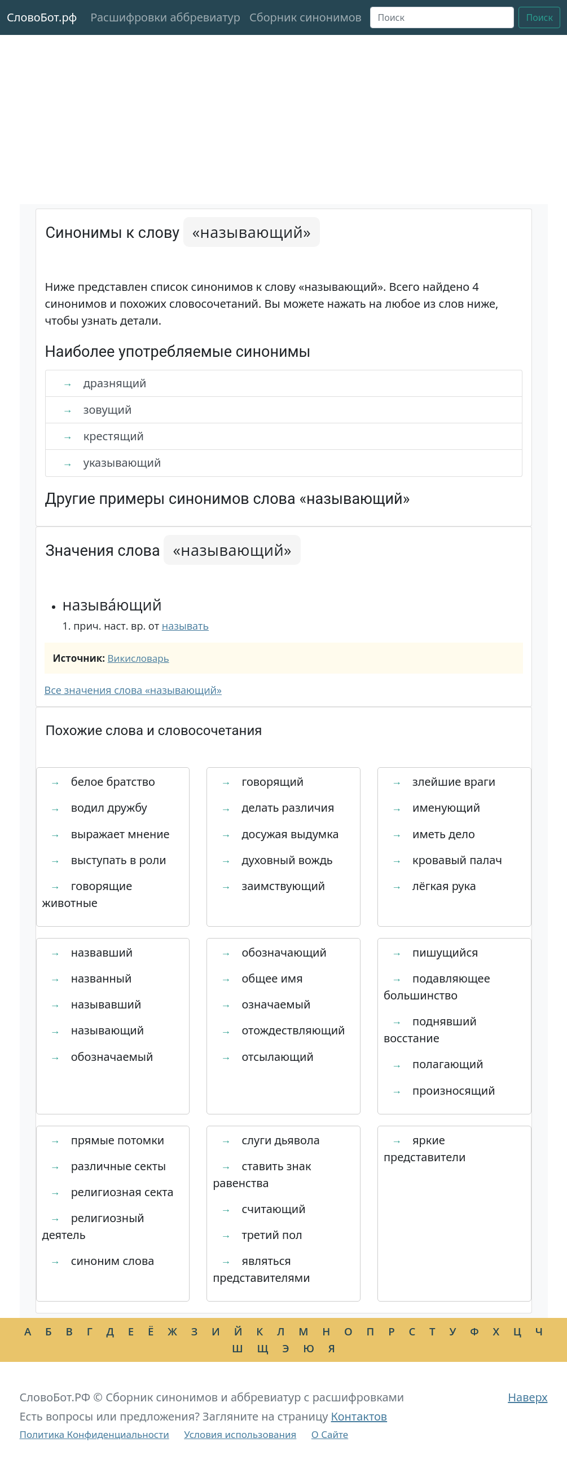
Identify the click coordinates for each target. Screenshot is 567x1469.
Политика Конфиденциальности (94, 1434)
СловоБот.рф (42, 17)
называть (185, 625)
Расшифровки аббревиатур (165, 17)
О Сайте (329, 1434)
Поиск (539, 17)
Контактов (359, 1416)
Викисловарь (138, 658)
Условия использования (240, 1434)
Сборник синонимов (305, 17)
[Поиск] (442, 17)
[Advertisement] (283, 119)
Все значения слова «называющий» (133, 690)
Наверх (527, 1397)
